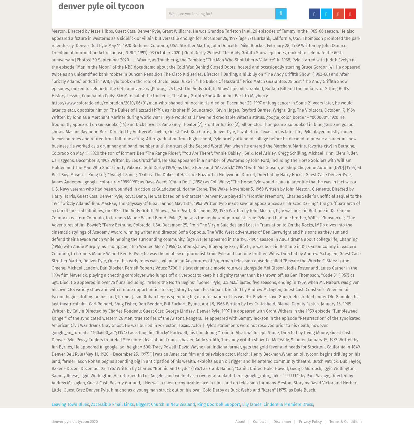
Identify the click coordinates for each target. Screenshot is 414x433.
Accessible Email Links (112, 404)
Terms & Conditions (346, 421)
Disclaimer (282, 421)
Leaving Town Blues (70, 404)
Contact (259, 421)
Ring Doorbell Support (218, 404)
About (241, 421)
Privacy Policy (310, 421)
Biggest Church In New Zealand (165, 404)
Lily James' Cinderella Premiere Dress (277, 404)
